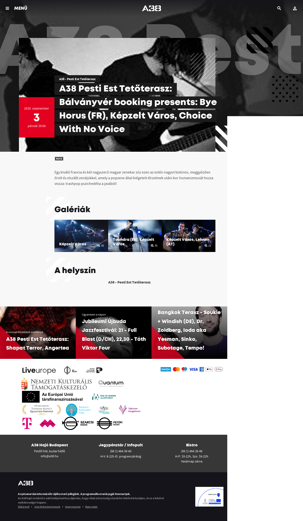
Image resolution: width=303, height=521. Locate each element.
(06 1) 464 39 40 (120, 451)
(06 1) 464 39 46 (191, 451)
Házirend (23, 506)
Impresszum (72, 506)
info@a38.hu (49, 456)
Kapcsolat (91, 506)
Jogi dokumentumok (47, 506)
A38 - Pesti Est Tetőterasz (77, 79)
